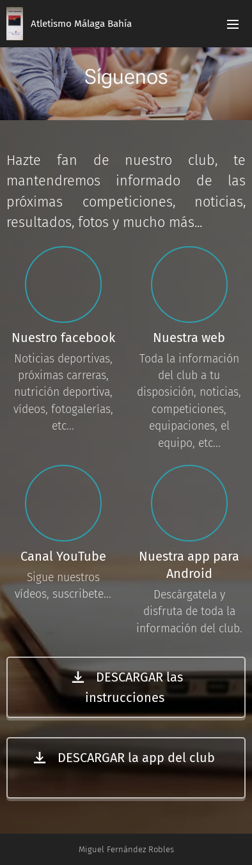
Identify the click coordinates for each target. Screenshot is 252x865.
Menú (233, 24)
